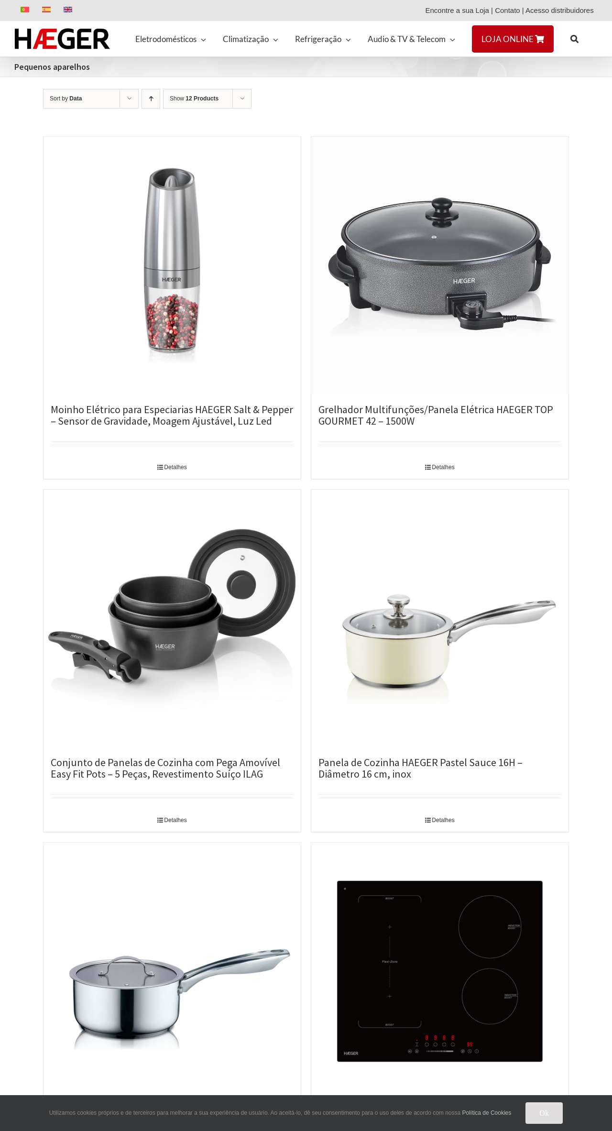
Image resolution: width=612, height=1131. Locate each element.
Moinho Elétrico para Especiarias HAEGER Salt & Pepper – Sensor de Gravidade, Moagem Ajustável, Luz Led (172, 415)
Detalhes (175, 467)
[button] (574, 38)
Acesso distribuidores (561, 10)
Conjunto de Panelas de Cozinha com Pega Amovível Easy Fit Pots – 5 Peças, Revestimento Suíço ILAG (165, 768)
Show (194, 98)
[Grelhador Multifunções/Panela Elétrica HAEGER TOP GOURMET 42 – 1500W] (439, 265)
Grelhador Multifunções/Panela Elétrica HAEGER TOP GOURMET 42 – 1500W (435, 415)
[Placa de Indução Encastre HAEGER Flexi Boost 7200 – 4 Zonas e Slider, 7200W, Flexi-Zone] (439, 971)
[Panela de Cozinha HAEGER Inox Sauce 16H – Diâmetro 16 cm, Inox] (172, 971)
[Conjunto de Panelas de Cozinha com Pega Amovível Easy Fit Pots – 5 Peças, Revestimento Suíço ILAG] (172, 618)
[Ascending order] (151, 99)
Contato (507, 10)
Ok (544, 1113)
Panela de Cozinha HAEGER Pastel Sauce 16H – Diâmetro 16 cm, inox (420, 768)
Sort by (66, 98)
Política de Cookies (487, 1112)
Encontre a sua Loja (457, 10)
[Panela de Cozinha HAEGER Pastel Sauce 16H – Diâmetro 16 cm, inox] (439, 618)
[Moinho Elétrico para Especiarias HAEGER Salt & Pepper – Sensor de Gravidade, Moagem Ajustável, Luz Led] (172, 265)
